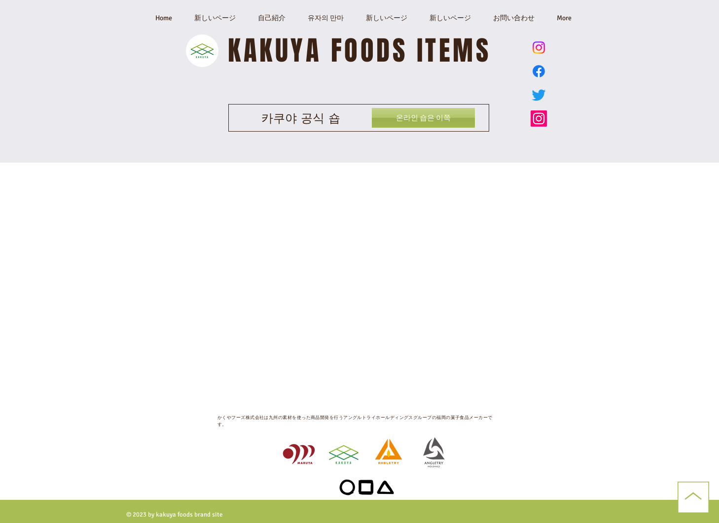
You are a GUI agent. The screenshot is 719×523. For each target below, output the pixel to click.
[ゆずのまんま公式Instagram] (539, 47)
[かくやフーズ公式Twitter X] (539, 95)
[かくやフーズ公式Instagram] (539, 118)
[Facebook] (539, 71)
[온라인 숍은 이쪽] (423, 118)
